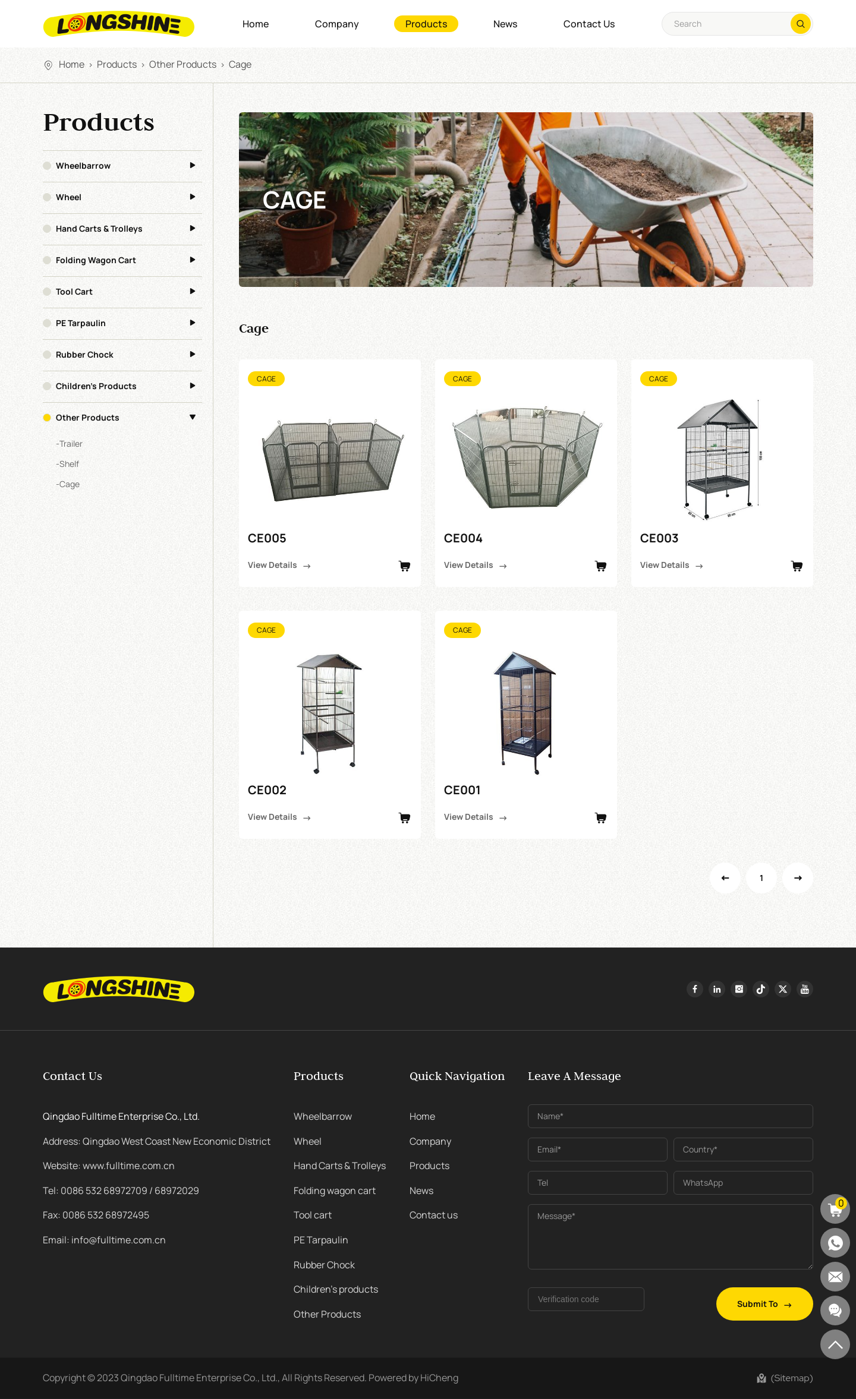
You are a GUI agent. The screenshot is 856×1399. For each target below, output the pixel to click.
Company (337, 23)
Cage (240, 64)
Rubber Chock (85, 354)
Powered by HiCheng (413, 1377)
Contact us (589, 23)
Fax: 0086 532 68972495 (96, 1214)
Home (256, 23)
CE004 (463, 538)
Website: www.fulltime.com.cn (109, 1165)
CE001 (462, 790)
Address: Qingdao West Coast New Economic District (156, 1141)
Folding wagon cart (96, 260)
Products (426, 23)
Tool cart (74, 292)
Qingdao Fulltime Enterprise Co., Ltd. (121, 1116)
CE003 (659, 538)
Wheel (68, 197)
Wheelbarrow (83, 166)
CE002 (267, 790)
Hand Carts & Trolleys (99, 229)
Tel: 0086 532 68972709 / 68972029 (121, 1190)
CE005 (267, 538)
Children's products (96, 386)
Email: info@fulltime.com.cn (104, 1239)
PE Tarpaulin (81, 323)
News (505, 23)
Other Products (182, 64)
